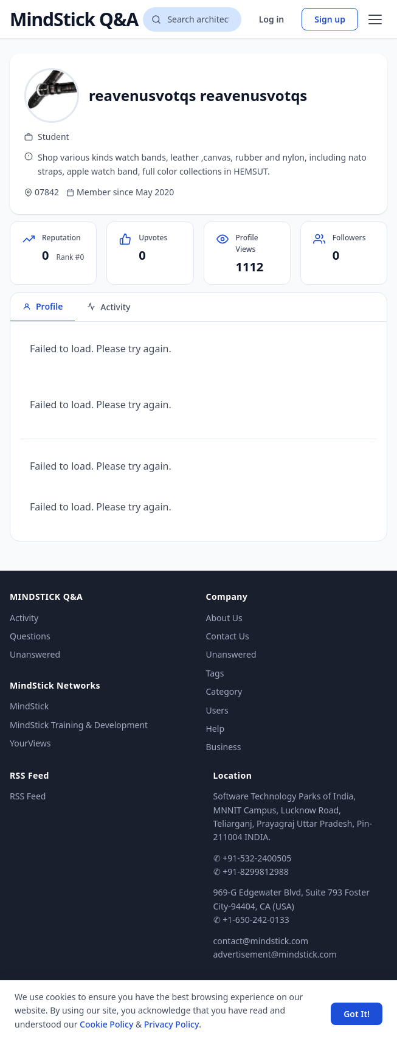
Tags (215, 673)
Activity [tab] (108, 307)
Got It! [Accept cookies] (356, 1014)
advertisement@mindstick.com (275, 954)
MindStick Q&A (74, 19)
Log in (272, 19)
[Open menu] (375, 19)
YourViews (30, 743)
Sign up (329, 19)
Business (223, 747)
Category (224, 691)
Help (215, 728)
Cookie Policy (106, 1024)
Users (217, 710)
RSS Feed (28, 796)
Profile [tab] (42, 306)
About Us (224, 618)
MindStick (29, 706)
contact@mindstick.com (261, 941)
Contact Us (227, 636)
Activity (24, 618)
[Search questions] (192, 19)
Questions (30, 636)
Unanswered (35, 654)
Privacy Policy (171, 1024)
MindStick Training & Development (79, 725)
